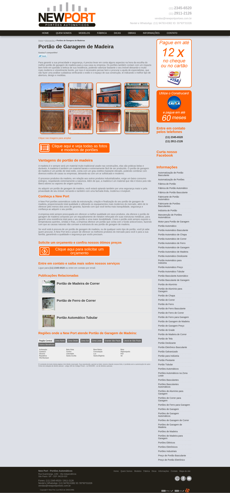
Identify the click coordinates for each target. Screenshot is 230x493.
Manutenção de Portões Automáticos (170, 216)
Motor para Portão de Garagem (173, 221)
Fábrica (102, 33)
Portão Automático (167, 226)
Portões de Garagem (168, 409)
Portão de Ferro (166, 304)
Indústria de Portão (167, 210)
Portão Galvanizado (168, 351)
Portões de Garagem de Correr (173, 420)
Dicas (117, 33)
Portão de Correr (166, 300)
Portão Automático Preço (170, 267)
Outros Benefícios (46, 344)
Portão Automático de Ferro (171, 243)
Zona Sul (85, 341)
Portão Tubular (165, 364)
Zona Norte (60, 341)
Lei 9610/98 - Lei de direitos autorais (99, 366)
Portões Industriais (167, 451)
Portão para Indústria (168, 356)
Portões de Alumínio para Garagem (170, 392)
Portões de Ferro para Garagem (174, 405)
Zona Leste (97, 341)
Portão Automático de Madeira (173, 251)
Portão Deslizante (167, 343)
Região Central (45, 341)
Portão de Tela (165, 338)
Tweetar (42, 56)
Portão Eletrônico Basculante (172, 347)
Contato (172, 33)
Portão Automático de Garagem (173, 247)
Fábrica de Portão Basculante (173, 192)
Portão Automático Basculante (173, 230)
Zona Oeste (73, 341)
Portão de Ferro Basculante (171, 308)
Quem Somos (64, 33)
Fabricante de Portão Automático (168, 198)
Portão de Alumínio (167, 284)
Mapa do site (184, 471)
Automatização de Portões (171, 179)
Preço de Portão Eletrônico (171, 460)
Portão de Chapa (166, 295)
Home (45, 33)
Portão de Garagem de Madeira (174, 321)
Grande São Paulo (113, 341)
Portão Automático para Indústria (169, 261)
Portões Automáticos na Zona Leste (173, 374)
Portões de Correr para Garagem (169, 399)
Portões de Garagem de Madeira (170, 425)
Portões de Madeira (168, 431)
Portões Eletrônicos (167, 447)
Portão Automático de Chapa (172, 234)
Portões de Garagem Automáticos (168, 414)
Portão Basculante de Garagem (173, 280)
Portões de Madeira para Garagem (170, 437)
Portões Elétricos (166, 442)
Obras (132, 33)
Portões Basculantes (168, 380)
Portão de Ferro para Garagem (173, 317)
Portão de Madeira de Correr (78, 283)
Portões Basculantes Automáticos (168, 385)
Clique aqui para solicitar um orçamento (79, 251)
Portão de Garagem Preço (171, 325)
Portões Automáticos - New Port (67, 14)
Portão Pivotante (166, 360)
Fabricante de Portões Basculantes (169, 204)
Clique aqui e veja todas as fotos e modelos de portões (79, 148)
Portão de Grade (166, 330)
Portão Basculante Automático (173, 276)
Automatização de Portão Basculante (170, 174)
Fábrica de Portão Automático (173, 188)
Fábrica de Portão (167, 184)
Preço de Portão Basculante (172, 455)
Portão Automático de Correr (172, 239)
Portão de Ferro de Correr (76, 300)
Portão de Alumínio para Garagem (170, 290)
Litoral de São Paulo (132, 341)
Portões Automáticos (168, 369)
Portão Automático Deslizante (173, 256)
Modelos (84, 33)
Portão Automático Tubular (77, 317)
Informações (151, 33)
